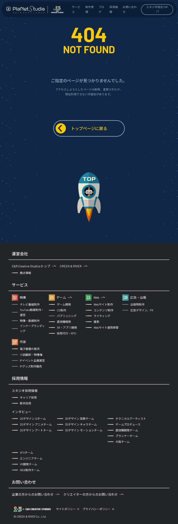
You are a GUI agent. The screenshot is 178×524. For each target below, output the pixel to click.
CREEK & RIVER (73, 266)
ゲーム (64, 297)
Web (99, 297)
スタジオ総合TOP (157, 9)
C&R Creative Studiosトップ (34, 266)
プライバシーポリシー (97, 509)
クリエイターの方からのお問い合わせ (93, 494)
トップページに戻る (81, 128)
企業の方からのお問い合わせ (35, 494)
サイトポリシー (66, 509)
